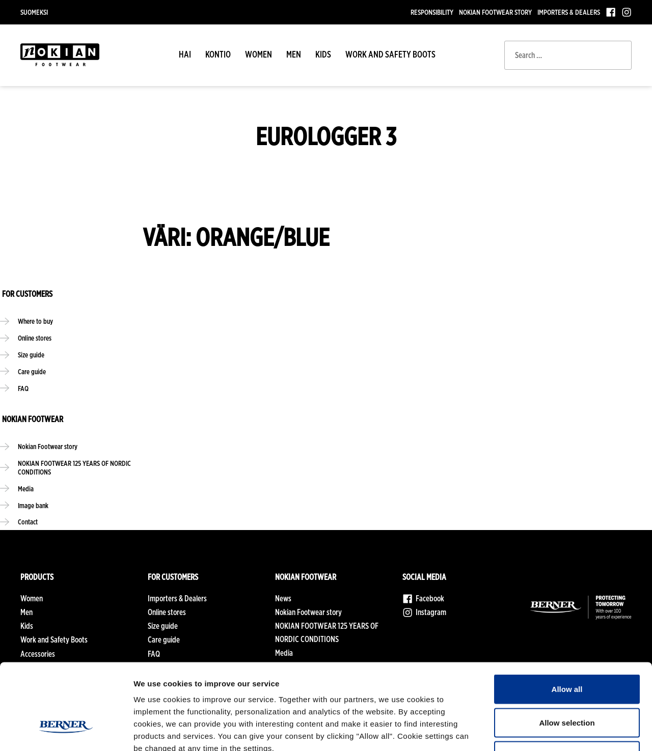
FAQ (23, 389)
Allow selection (566, 651)
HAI (185, 54)
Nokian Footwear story (495, 12)
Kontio (218, 54)
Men (293, 54)
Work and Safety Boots (390, 54)
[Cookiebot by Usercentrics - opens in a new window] (66, 731)
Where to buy (36, 321)
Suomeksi (34, 12)
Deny (567, 684)
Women (258, 54)
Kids (323, 54)
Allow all (567, 617)
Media (26, 491)
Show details (534, 731)
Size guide (31, 355)
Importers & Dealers (568, 12)
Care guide (32, 372)
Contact (28, 525)
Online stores (35, 338)
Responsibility (432, 12)
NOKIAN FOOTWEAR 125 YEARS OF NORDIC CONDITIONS (75, 470)
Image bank (33, 508)
